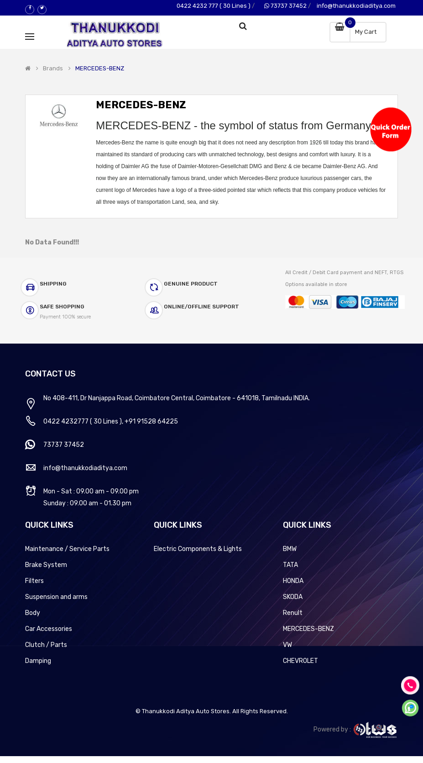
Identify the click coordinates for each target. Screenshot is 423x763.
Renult (293, 613)
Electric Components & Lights (198, 549)
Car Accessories (48, 629)
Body (32, 613)
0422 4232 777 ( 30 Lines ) (214, 5)
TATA (290, 565)
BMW (290, 549)
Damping (38, 661)
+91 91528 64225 (151, 421)
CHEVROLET (300, 661)
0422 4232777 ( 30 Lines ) (82, 421)
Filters (34, 581)
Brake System (46, 565)
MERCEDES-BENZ (99, 68)
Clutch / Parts (46, 645)
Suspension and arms (56, 597)
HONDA (293, 581)
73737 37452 (285, 5)
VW (287, 645)
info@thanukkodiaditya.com (356, 5)
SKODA (293, 597)
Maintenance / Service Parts (67, 549)
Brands (53, 68)
